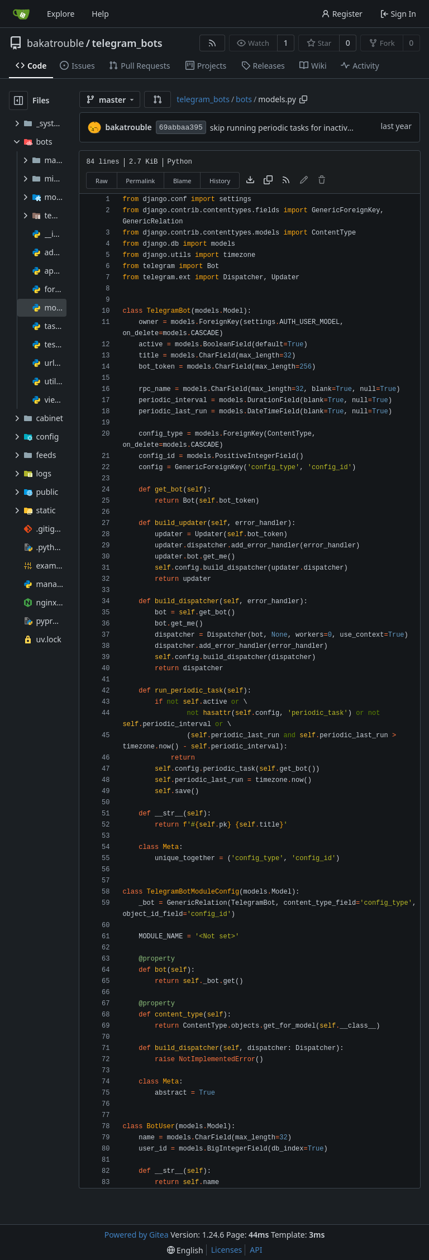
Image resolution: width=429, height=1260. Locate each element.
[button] (157, 99)
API (256, 1249)
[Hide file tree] (18, 100)
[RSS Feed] (212, 43)
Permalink (140, 180)
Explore (60, 13)
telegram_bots (127, 43)
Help (100, 13)
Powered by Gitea (136, 1234)
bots (244, 99)
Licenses (226, 1249)
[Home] (21, 14)
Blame (182, 180)
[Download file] (250, 180)
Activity (360, 65)
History (219, 180)
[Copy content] (268, 180)
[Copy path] (303, 99)
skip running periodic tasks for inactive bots (290, 127)
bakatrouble (55, 43)
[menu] (185, 1250)
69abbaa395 (181, 127)
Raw (102, 180)
